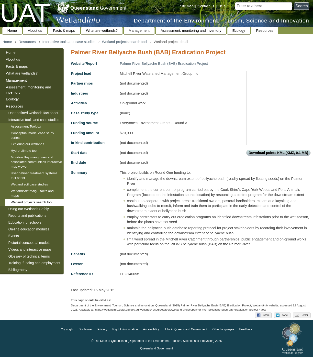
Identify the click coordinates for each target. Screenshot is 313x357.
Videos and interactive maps (30, 249)
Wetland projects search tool (124, 42)
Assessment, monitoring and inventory (191, 30)
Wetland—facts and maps (32, 193)
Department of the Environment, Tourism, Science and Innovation (221, 20)
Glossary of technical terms (29, 256)
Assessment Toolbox (26, 126)
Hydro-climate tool (24, 150)
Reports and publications (27, 215)
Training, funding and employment (34, 263)
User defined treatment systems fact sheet (34, 175)
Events (13, 236)
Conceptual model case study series (32, 135)
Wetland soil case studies (29, 184)
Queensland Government (156, 348)
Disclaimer (85, 329)
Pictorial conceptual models (29, 243)
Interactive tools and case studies (68, 42)
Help (221, 6)
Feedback (245, 329)
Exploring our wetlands (27, 144)
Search (301, 6)
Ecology (238, 30)
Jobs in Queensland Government (185, 329)
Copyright (67, 329)
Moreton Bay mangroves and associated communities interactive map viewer (36, 161)
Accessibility (151, 329)
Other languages (223, 329)
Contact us (206, 6)
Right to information (125, 329)
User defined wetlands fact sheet (33, 113)
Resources (264, 30)
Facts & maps (64, 30)
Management (139, 30)
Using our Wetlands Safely (28, 209)
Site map (186, 6)
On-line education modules (28, 229)
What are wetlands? (102, 30)
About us (35, 30)
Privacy (102, 329)
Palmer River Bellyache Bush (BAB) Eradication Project (164, 63)
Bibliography (17, 270)
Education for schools (24, 222)
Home (12, 30)
